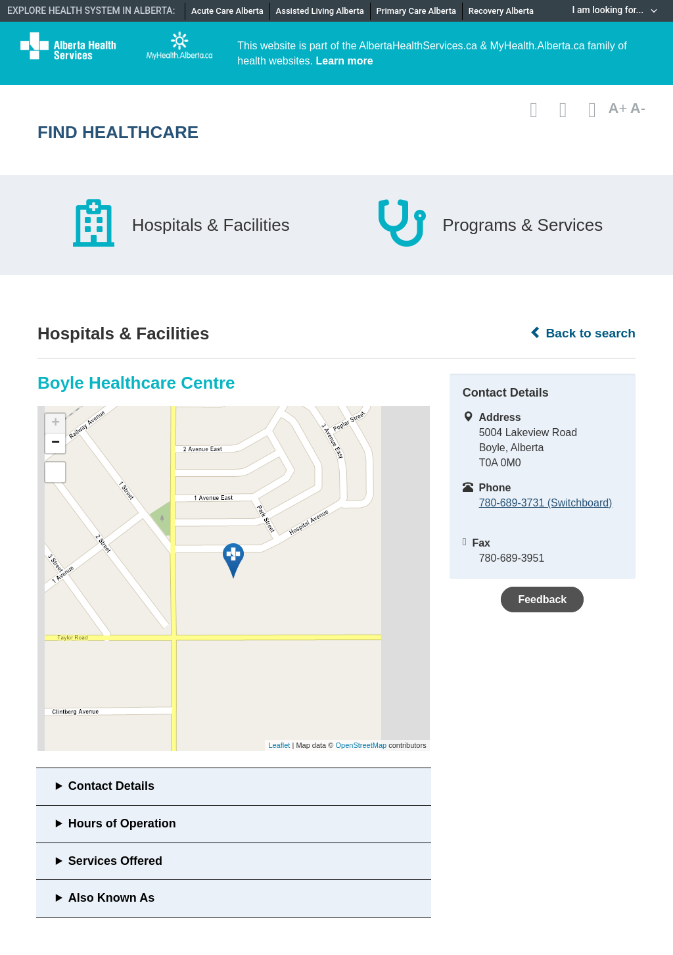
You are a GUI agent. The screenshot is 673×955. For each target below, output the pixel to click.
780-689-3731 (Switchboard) (546, 502)
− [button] (55, 443)
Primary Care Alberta (416, 11)
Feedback (542, 599)
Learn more (344, 60)
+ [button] (55, 423)
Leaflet (279, 745)
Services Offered (115, 861)
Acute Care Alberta (227, 11)
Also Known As (111, 897)
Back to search (583, 333)
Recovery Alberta (501, 11)
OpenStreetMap (360, 745)
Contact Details (111, 786)
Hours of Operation (122, 823)
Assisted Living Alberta (320, 11)
